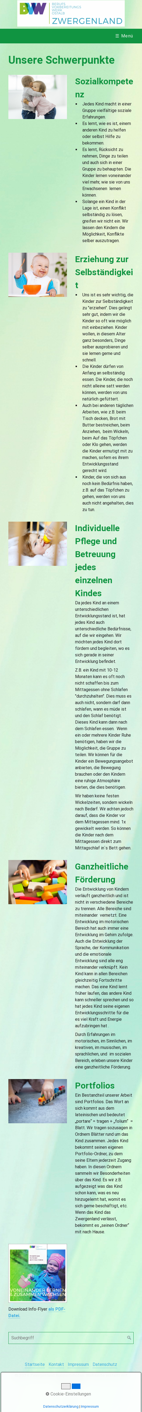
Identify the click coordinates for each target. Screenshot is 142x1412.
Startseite (35, 1364)
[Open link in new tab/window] (37, 1273)
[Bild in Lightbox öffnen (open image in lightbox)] (37, 97)
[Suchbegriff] (71, 1338)
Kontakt (56, 1364)
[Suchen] (129, 1338)
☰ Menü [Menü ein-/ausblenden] (124, 35)
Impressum (78, 1364)
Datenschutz (105, 1364)
